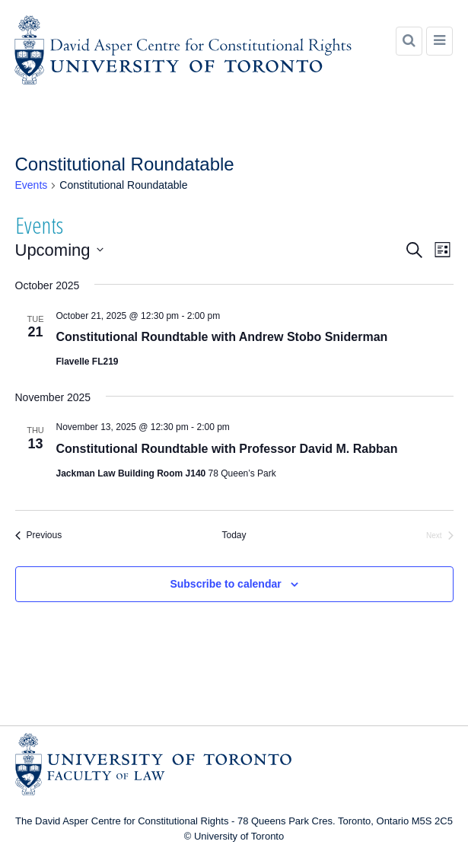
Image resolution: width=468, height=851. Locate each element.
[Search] (409, 41)
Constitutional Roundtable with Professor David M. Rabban (227, 448)
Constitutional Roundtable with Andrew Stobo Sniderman (222, 336)
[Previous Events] (38, 535)
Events (31, 185)
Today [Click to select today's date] (233, 535)
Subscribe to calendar (225, 584)
